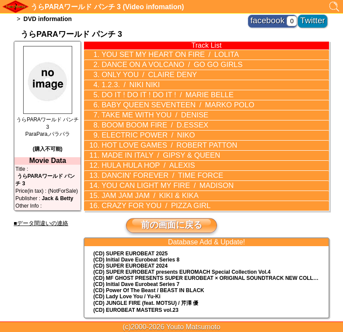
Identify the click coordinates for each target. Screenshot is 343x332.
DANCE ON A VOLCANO (157, 62)
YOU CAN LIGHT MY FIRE (154, 162)
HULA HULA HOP (137, 145)
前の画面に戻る (171, 196)
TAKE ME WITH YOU (143, 103)
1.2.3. (123, 78)
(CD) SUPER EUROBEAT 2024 (130, 238)
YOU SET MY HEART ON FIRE (156, 53)
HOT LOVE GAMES (155, 128)
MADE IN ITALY (148, 137)
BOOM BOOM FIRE (143, 112)
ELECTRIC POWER (137, 120)
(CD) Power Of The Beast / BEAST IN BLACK (148, 262)
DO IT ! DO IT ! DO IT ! (154, 87)
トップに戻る (171, 301)
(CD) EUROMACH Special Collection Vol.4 (181, 244)
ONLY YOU (138, 70)
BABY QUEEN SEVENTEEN (162, 95)
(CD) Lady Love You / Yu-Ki (126, 268)
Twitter (317, 17)
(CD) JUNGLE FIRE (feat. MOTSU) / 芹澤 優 (145, 275)
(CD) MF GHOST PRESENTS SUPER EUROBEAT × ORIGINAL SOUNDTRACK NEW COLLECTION (210, 250)
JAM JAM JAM (139, 170)
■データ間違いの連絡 (41, 223)
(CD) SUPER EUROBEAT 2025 (130, 226)
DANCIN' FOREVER (149, 153)
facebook (284, 17)
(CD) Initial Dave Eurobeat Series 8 (136, 232)
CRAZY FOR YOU (144, 178)
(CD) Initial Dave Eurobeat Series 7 (136, 256)
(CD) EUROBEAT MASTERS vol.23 (135, 282)
